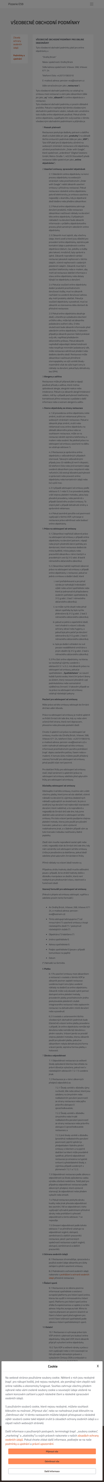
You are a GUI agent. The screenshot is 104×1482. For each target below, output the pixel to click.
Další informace (52, 1471)
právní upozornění (42, 1444)
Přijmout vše (52, 1451)
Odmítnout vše (52, 1461)
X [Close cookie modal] (98, 1365)
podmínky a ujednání (17, 1444)
